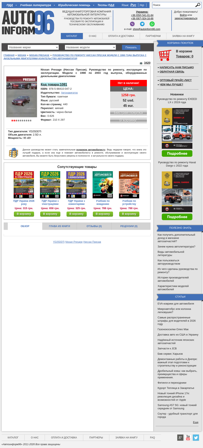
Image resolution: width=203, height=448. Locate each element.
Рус (133, 5)
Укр (141, 5)
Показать (131, 47)
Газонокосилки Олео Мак (173, 329)
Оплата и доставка (121, 36)
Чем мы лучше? (171, 84)
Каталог (72, 36)
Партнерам (153, 36)
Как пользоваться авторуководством (169, 262)
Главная (9, 55)
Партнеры (96, 437)
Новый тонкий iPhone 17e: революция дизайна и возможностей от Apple (174, 396)
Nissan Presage (39, 55)
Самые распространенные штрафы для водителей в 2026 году (177, 321)
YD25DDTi (59, 242)
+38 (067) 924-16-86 (142, 18)
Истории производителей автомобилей (173, 279)
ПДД (10, 5)
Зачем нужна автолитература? (176, 246)
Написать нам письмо (177, 67)
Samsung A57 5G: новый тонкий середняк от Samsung (177, 407)
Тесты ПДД (106, 5)
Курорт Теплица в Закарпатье (176, 388)
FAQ (152, 437)
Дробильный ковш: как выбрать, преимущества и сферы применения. (177, 374)
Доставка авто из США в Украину (178, 334)
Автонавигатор (69, 92)
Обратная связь (172, 71)
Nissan (22, 55)
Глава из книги (59, 226)
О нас (93, 36)
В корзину (24, 213)
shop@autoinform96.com (146, 29)
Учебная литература (35, 5)
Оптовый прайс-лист (176, 80)
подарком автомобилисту (90, 149)
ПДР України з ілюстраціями (50, 202)
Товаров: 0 (184, 56)
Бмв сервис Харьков (170, 353)
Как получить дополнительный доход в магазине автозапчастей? (176, 238)
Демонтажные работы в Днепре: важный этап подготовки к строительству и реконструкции (177, 362)
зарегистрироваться (186, 18)
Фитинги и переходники (172, 382)
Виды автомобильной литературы (171, 253)
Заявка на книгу (183, 36)
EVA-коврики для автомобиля (176, 303)
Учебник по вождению (103, 202)
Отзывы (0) (94, 226)
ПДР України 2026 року (23, 202)
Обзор (25, 226)
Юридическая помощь (74, 5)
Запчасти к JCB (167, 348)
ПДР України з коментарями (76, 202)
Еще (195, 422)
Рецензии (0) (129, 226)
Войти (183, 15)
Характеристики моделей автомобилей (173, 288)
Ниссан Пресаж (92, 242)
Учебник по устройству (129, 202)
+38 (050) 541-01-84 (142, 15)
